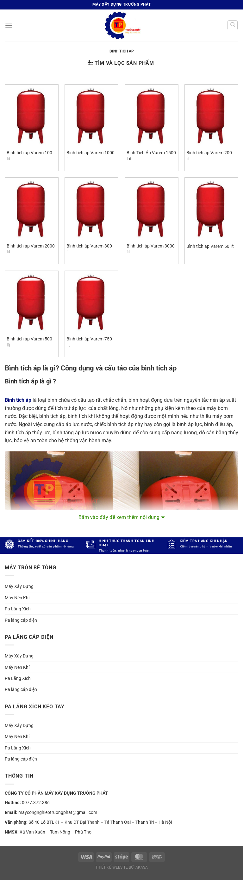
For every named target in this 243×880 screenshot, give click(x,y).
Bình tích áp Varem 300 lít (89, 249)
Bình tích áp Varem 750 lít (89, 342)
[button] (8, 25)
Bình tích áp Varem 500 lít (29, 342)
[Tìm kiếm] (232, 25)
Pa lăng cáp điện (21, 620)
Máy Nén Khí (17, 597)
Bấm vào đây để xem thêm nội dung (118, 517)
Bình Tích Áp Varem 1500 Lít (151, 156)
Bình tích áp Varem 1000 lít (90, 156)
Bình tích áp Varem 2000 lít (31, 249)
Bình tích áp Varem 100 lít (29, 156)
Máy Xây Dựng (19, 586)
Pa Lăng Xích (18, 608)
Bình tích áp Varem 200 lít (209, 156)
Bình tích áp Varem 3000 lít (151, 249)
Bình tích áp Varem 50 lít (210, 246)
